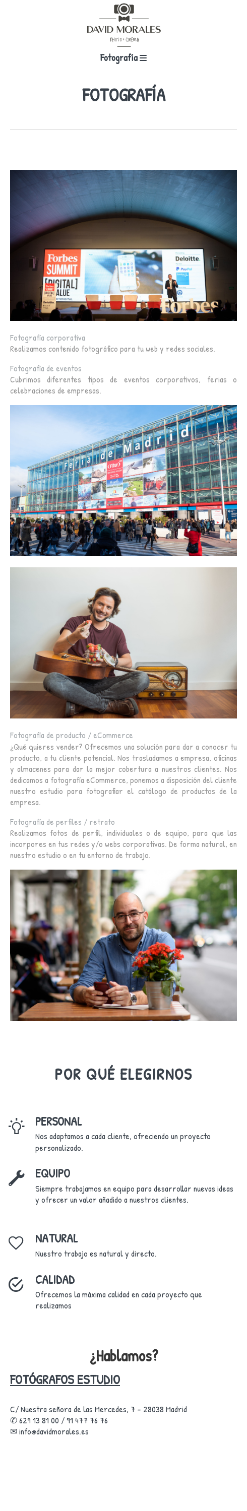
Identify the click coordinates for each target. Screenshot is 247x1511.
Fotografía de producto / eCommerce (71, 735)
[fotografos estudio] (123, 25)
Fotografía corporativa (47, 337)
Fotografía (123, 57)
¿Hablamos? (124, 1355)
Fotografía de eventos (46, 368)
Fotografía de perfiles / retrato (62, 821)
